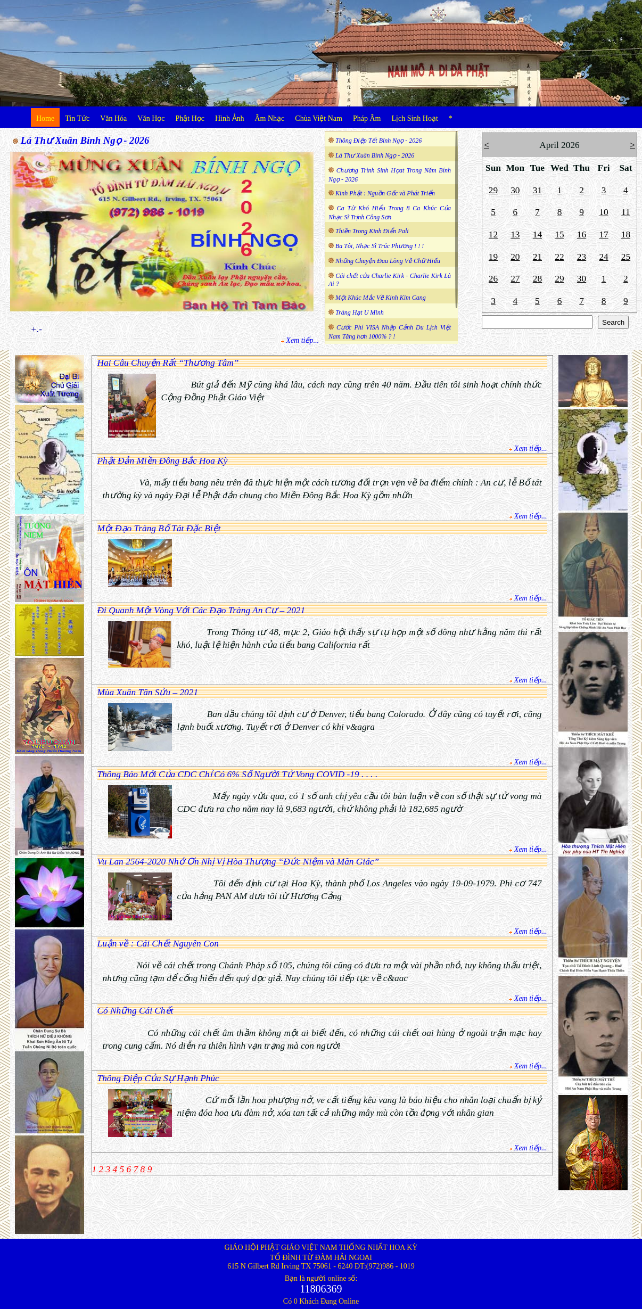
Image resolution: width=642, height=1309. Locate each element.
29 (493, 190)
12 (493, 234)
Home (45, 118)
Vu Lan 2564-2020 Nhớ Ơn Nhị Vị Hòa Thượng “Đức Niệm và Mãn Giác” (238, 862)
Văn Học (150, 118)
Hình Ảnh (229, 118)
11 (625, 212)
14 (537, 234)
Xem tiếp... (302, 340)
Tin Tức (77, 118)
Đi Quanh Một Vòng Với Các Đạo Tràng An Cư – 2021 (201, 610)
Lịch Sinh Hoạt (414, 118)
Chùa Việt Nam (318, 118)
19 (493, 257)
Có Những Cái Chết (135, 1011)
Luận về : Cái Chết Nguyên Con (158, 943)
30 (515, 190)
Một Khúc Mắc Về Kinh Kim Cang (380, 297)
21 (537, 257)
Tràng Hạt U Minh (359, 312)
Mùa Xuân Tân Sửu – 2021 (148, 692)
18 (625, 234)
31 (537, 190)
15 (559, 234)
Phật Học (190, 118)
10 (603, 212)
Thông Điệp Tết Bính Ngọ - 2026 (378, 140)
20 (515, 257)
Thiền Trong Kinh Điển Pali (372, 231)
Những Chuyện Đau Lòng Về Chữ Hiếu (387, 261)
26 (493, 279)
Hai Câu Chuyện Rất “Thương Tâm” (168, 363)
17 (603, 234)
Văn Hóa (113, 118)
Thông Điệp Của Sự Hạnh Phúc (158, 1078)
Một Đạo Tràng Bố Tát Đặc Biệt (159, 528)
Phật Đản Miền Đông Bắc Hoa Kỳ (162, 461)
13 (515, 234)
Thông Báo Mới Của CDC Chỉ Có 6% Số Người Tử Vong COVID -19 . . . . (237, 774)
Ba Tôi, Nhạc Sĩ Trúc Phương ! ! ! (379, 246)
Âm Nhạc (270, 118)
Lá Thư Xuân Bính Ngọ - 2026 (85, 140)
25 (625, 257)
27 (515, 279)
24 (603, 257)
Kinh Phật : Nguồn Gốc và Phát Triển (385, 193)
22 (559, 257)
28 (537, 279)
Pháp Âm (367, 118)
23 (581, 257)
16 (581, 234)
